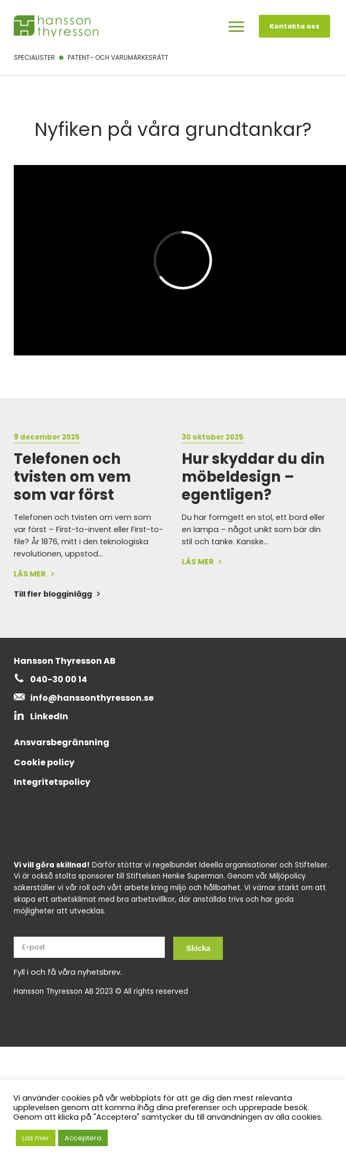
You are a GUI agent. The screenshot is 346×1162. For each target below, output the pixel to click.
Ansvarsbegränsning (61, 742)
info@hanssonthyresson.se (92, 698)
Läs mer (35, 1138)
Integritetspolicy (52, 782)
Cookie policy (44, 762)
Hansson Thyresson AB (65, 661)
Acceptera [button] (82, 1138)
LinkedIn (49, 716)
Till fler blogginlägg (53, 594)
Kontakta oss (295, 26)
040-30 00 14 (58, 679)
